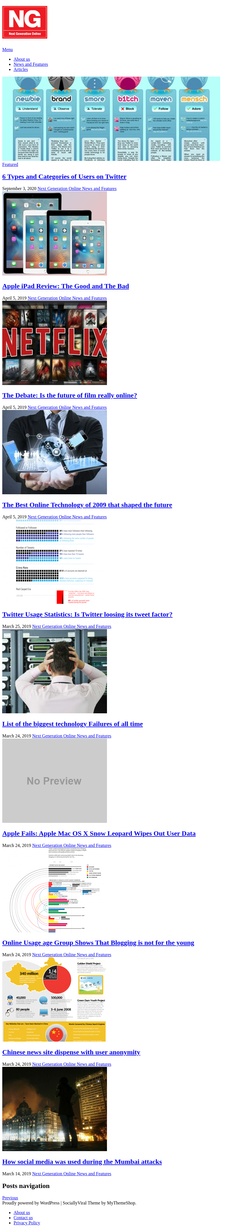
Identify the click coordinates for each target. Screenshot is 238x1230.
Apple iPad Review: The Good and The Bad (65, 286)
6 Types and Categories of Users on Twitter (64, 176)
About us (22, 59)
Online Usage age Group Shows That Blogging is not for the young (98, 942)
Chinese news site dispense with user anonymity (71, 1052)
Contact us (23, 1217)
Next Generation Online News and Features (76, 188)
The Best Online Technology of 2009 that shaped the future (87, 504)
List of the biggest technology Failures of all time (72, 724)
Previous (10, 1197)
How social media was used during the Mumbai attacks (82, 1161)
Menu (7, 49)
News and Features (31, 64)
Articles (21, 69)
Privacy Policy (27, 1222)
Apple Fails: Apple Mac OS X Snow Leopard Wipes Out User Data (99, 833)
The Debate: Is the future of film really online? (69, 395)
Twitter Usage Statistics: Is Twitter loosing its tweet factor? (87, 614)
